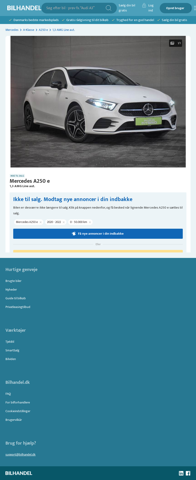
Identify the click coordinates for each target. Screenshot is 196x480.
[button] (98, 101)
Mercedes (11, 29)
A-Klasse (28, 29)
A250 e (43, 29)
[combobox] (75, 8)
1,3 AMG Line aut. (63, 29)
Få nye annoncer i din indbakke (98, 234)
